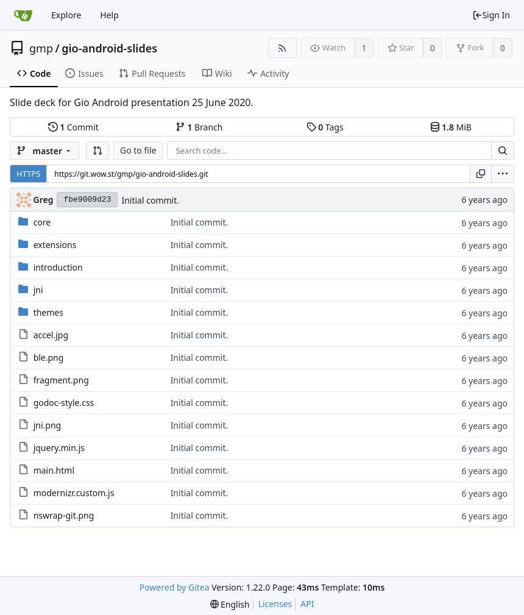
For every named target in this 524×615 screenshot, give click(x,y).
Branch (199, 127)
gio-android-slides (109, 48)
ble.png (49, 357)
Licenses (275, 604)
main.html (54, 470)
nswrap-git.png (64, 515)
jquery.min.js (59, 447)
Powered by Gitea (175, 587)
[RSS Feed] (282, 48)
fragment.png (61, 380)
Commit (73, 127)
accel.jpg (51, 335)
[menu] (502, 174)
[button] (97, 150)
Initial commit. (150, 200)
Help (109, 15)
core (42, 222)
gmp (41, 48)
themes (48, 312)
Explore (66, 15)
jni (38, 290)
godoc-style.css (64, 402)
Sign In (491, 15)
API (307, 604)
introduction (58, 267)
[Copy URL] (481, 174)
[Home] (23, 15)
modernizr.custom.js (74, 493)
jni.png (48, 425)
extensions (55, 245)
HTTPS (28, 173)
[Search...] (502, 150)
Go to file (138, 150)
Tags (325, 127)
